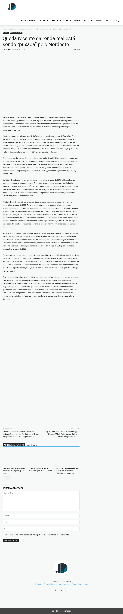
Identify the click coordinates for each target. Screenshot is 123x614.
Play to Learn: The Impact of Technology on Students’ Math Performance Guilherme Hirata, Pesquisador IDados (62, 434)
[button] (117, 21)
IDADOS (32, 21)
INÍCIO (23, 21)
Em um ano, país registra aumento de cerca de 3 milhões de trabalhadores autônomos (67, 470)
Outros (77, 21)
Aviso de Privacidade (62, 584)
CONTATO (109, 21)
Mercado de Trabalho (61, 21)
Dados (99, 21)
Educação (43, 21)
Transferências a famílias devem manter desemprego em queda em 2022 (14, 470)
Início (4, 29)
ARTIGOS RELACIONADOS (14, 445)
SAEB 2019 (88, 21)
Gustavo (8, 49)
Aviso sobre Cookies (80, 584)
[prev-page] (4, 477)
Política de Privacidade (44, 584)
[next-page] (7, 477)
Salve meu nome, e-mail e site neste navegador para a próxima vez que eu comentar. (37, 535)
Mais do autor (32, 445)
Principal (11, 29)
